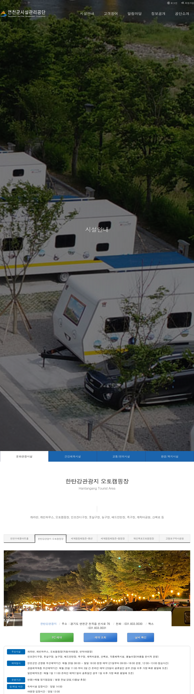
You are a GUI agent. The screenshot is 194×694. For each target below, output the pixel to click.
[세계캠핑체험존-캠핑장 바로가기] (112, 538)
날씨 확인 (140, 637)
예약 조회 (100, 637)
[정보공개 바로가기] (158, 13)
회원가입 (187, 3)
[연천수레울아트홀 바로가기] (19, 538)
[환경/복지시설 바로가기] (170, 456)
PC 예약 (57, 637)
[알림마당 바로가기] (135, 13)
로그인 (172, 3)
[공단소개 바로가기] (182, 13)
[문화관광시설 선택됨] (24, 456)
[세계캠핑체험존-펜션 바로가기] (81, 538)
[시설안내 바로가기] (87, 13)
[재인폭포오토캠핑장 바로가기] (143, 538)
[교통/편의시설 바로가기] (121, 456)
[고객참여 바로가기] (111, 13)
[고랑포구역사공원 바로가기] (174, 538)
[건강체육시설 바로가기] (72, 456)
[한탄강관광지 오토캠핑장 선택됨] (50, 538)
